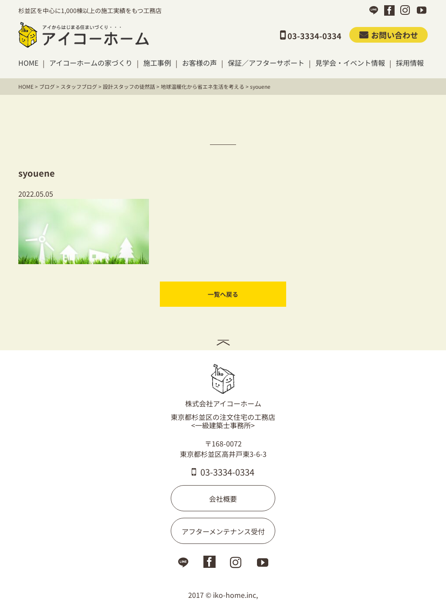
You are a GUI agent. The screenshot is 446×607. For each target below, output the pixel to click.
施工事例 (157, 63)
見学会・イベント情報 (350, 63)
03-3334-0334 (223, 472)
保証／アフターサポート (266, 63)
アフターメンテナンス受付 (223, 531)
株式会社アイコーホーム (223, 386)
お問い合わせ (388, 34)
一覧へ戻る (223, 294)
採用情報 (410, 63)
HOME (28, 63)
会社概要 (223, 498)
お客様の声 (199, 63)
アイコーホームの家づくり (90, 63)
